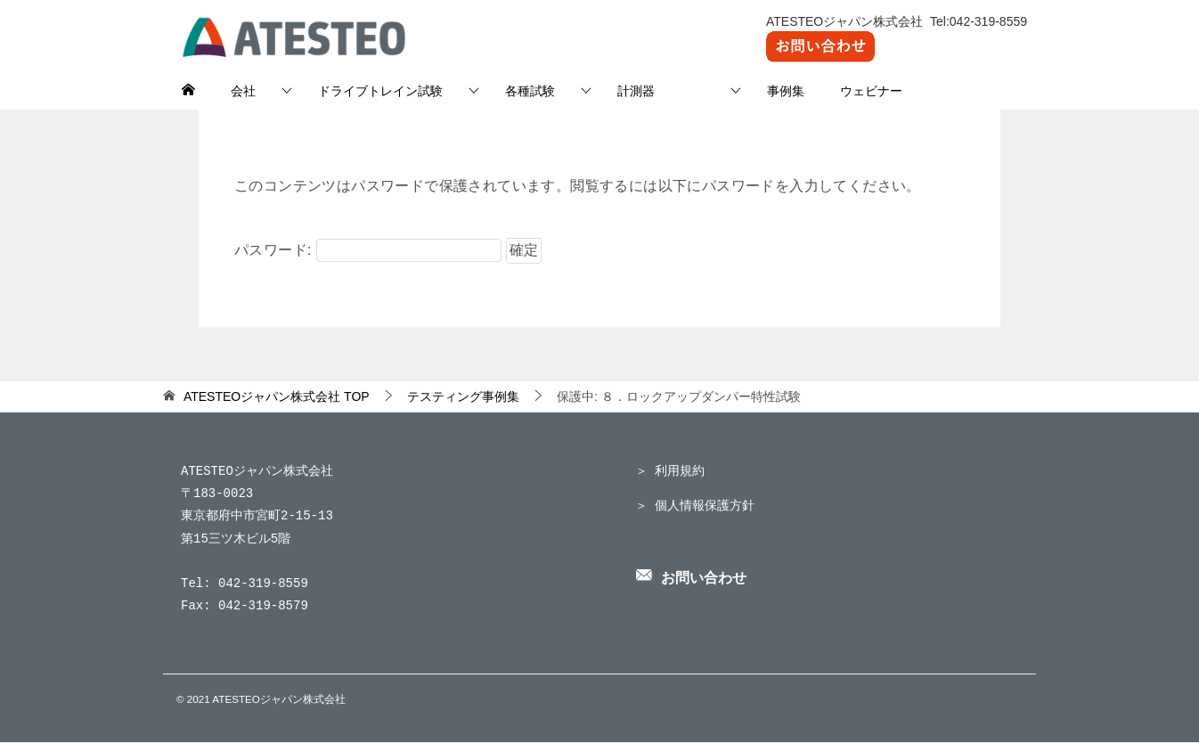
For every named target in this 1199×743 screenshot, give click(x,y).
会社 (243, 91)
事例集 (785, 91)
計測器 (661, 91)
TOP (277, 396)
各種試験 (530, 91)
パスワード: (368, 249)
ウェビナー (871, 91)
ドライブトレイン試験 (380, 91)
